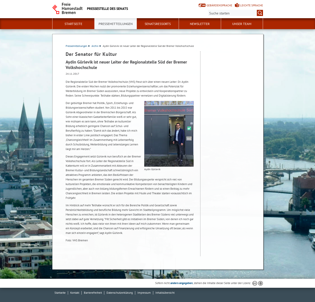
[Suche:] (235, 13)
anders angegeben (181, 283)
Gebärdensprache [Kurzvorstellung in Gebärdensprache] (219, 5)
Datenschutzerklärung (119, 293)
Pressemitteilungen (78, 46)
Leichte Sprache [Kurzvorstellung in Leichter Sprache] (251, 5)
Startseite (73, 24)
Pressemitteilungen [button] (116, 24)
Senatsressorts (158, 24)
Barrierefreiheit (93, 293)
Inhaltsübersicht (165, 293)
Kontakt (74, 293)
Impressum (144, 293)
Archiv (96, 46)
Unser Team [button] (241, 24)
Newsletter (200, 24)
